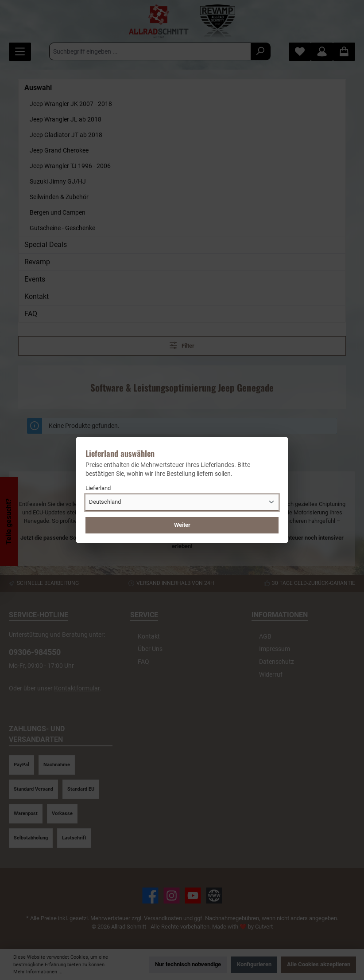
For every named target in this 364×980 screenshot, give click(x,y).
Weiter (182, 524)
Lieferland (98, 488)
